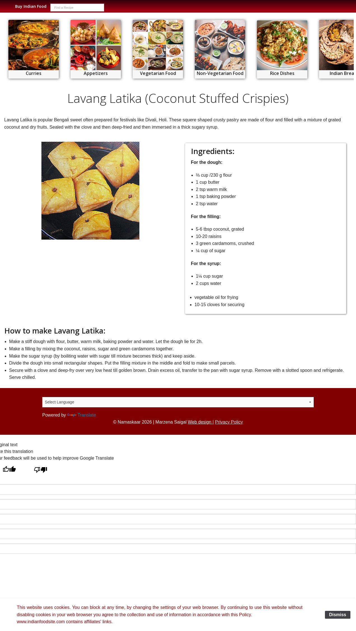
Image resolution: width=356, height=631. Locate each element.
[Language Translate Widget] (178, 402)
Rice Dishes (282, 73)
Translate (81, 415)
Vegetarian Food (158, 73)
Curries (33, 73)
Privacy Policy (229, 422)
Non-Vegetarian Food (220, 73)
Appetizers (96, 73)
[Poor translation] (40, 470)
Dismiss (337, 614)
